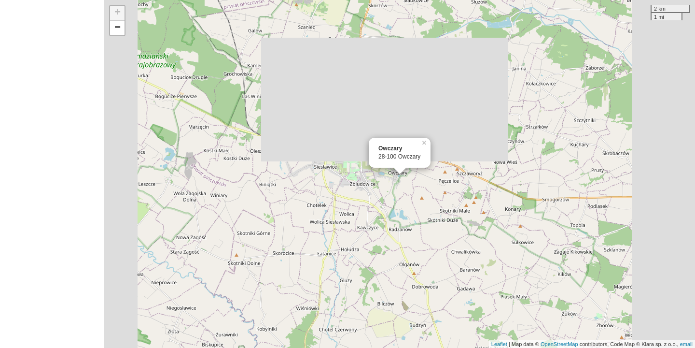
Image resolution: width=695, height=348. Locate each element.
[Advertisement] (52, 174)
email (686, 344)
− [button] (117, 28)
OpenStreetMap (559, 344)
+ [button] (117, 13)
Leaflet (499, 344)
